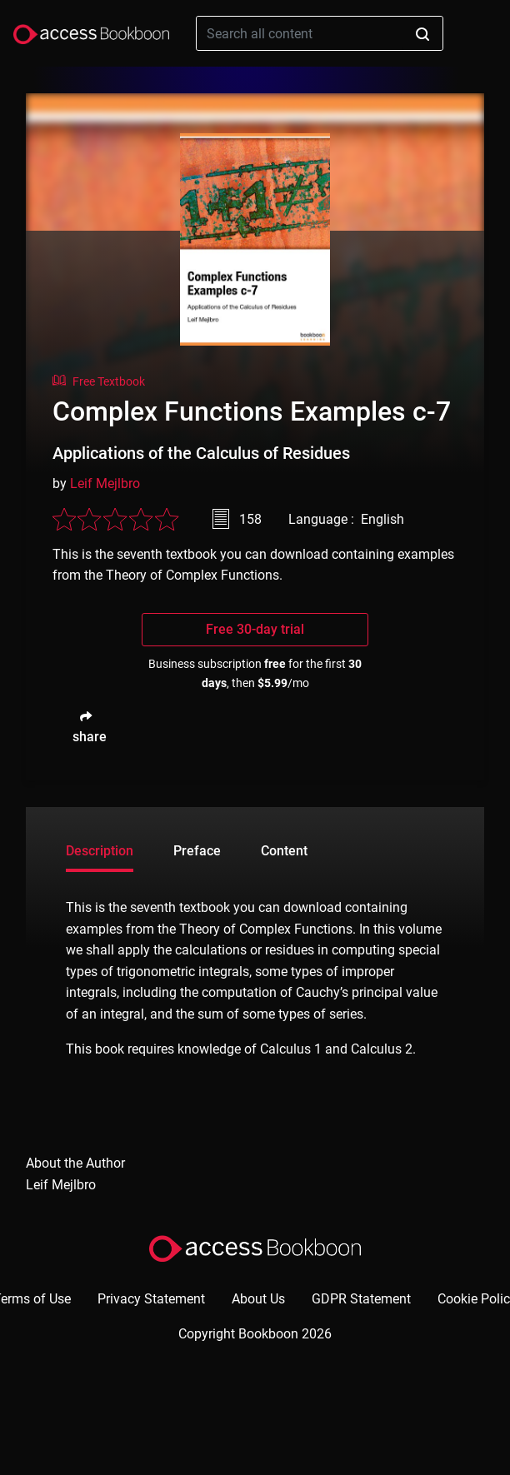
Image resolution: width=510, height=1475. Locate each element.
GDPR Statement (361, 1299)
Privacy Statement (151, 1299)
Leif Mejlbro (105, 483)
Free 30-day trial (255, 629)
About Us (258, 1299)
